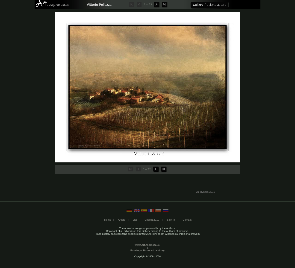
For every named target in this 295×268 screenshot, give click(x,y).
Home (107, 219)
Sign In (171, 219)
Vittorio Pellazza (99, 4)
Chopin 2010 (152, 219)
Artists (121, 219)
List (135, 219)
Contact (187, 219)
